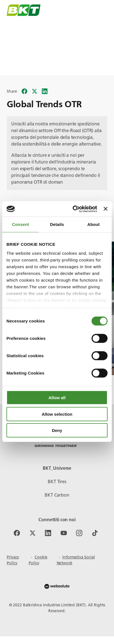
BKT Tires (57, 481)
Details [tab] (57, 224)
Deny (57, 430)
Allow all (57, 397)
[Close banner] (106, 209)
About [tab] (93, 224)
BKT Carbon (57, 495)
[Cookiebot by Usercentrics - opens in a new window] (73, 208)
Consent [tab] (20, 224)
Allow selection (57, 413)
